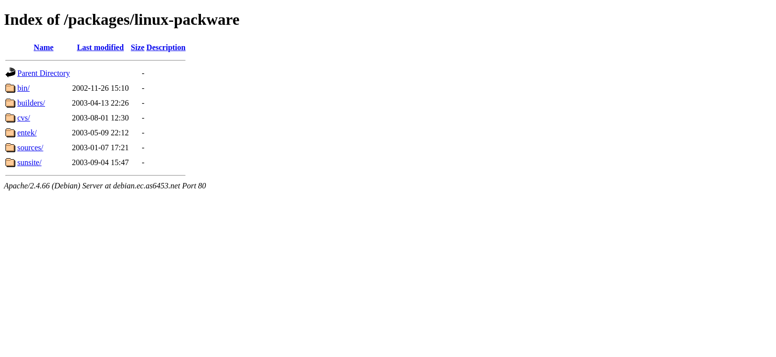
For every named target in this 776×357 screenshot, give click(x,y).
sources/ (30, 147)
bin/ (23, 88)
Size (138, 47)
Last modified (100, 47)
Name (43, 47)
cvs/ (23, 118)
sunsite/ (29, 162)
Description (166, 47)
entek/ (27, 132)
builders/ (31, 103)
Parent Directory (43, 73)
